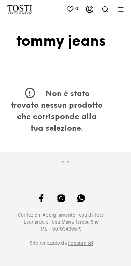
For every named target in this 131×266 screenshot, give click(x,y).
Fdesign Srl (80, 243)
